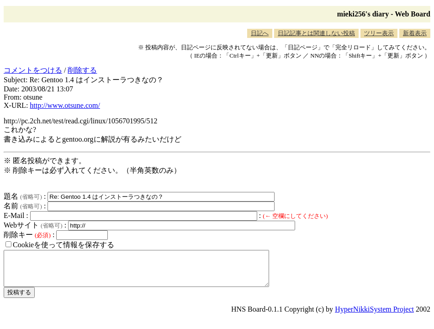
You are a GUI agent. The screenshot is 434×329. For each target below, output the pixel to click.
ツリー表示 (379, 33)
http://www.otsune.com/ (65, 105)
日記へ (260, 33)
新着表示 (415, 33)
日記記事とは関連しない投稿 (316, 33)
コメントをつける (33, 70)
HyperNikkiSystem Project (374, 316)
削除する (82, 70)
